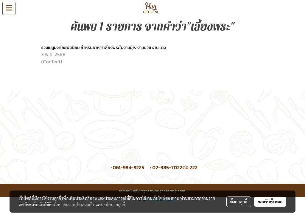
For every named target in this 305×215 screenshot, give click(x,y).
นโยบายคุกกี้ (114, 204)
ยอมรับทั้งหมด (270, 201)
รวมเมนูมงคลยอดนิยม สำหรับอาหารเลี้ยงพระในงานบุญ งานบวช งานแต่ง (104, 47)
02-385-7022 (167, 167)
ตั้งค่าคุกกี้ (238, 201)
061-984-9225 (128, 167)
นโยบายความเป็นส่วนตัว (73, 204)
